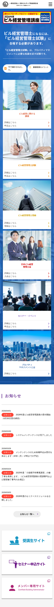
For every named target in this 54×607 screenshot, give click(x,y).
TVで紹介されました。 (13, 68)
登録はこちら (10, 226)
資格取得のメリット (39, 67)
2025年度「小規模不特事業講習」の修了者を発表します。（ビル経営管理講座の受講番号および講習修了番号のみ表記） (27, 476)
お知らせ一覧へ (27, 514)
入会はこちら (10, 276)
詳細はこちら (10, 122)
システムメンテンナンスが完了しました (27, 435)
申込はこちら (10, 125)
